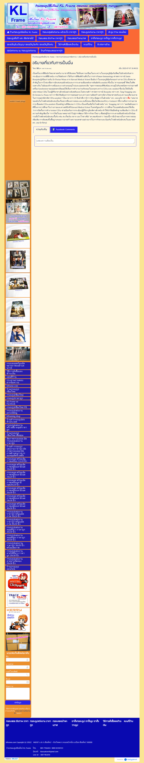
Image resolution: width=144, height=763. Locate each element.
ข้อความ (9, 686)
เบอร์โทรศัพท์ (11, 671)
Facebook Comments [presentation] (63, 130)
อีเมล (8, 679)
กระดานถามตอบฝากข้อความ (66, 56)
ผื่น (129, 98)
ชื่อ (7, 657)
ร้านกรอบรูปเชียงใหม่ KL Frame (43, 56)
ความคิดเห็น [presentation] (41, 129)
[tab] (41, 130)
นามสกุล (9, 664)
